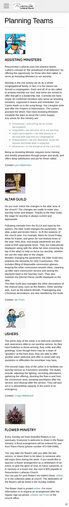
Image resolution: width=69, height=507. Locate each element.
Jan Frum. (19, 299)
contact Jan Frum (39, 494)
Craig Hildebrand (24, 395)
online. (37, 488)
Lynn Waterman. (23, 165)
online (59, 475)
